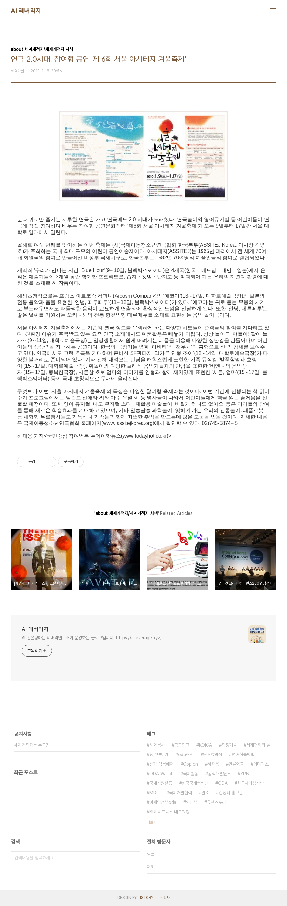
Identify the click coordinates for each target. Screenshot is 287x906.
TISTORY (145, 897)
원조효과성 (212, 754)
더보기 (151, 822)
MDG (154, 792)
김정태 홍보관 (231, 792)
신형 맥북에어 (161, 764)
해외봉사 (157, 745)
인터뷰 (191, 802)
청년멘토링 (158, 754)
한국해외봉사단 (250, 783)
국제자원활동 (160, 783)
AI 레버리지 (26, 11)
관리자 (165, 897)
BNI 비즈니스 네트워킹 (169, 811)
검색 (134, 858)
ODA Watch (161, 773)
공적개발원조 (219, 773)
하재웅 (213, 764)
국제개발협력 (180, 792)
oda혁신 (186, 754)
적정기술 (229, 745)
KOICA (205, 745)
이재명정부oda (162, 802)
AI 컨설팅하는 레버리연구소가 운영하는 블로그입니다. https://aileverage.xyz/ (92, 637)
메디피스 (261, 764)
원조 (205, 792)
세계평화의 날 (258, 745)
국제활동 (190, 773)
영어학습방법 (243, 754)
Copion (190, 764)
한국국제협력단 (195, 783)
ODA (223, 783)
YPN (244, 773)
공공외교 (181, 745)
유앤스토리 (216, 802)
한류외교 (236, 764)
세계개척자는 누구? (31, 745)
